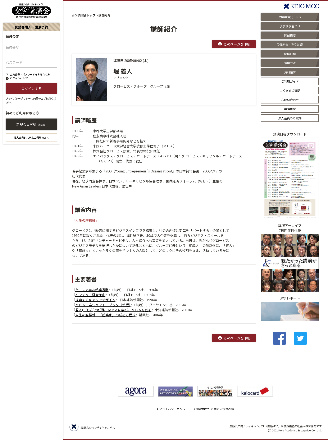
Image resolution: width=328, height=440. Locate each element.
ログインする (31, 88)
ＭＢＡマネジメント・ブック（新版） (103, 304)
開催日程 (290, 54)
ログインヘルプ (19, 78)
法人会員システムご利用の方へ (31, 137)
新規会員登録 (31, 124)
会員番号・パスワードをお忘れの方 (30, 74)
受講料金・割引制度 (290, 44)
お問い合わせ (290, 100)
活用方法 (290, 63)
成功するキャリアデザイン (95, 299)
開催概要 (290, 35)
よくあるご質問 (290, 90)
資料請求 (290, 72)
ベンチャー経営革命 (90, 294)
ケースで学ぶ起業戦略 (92, 289)
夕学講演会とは (290, 26)
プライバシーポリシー (18, 98)
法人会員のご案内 (290, 118)
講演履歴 (290, 109)
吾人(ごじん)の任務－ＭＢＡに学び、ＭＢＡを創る (113, 309)
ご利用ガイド (290, 81)
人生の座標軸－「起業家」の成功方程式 (105, 314)
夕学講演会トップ (83, 15)
